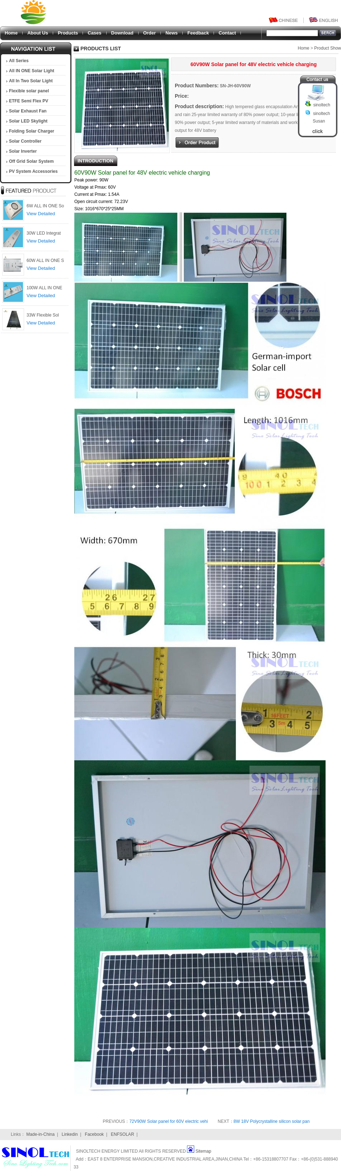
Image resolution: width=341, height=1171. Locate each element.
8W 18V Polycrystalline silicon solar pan (272, 1121)
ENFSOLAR (122, 1134)
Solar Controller (25, 141)
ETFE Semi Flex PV (28, 100)
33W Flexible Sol (43, 315)
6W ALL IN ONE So (45, 205)
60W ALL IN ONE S (45, 260)
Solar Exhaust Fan (28, 111)
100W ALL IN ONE (44, 287)
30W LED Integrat (44, 233)
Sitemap (203, 1151)
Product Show (327, 48)
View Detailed (41, 213)
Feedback (198, 33)
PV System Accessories (33, 171)
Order (149, 33)
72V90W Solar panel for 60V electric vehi (168, 1121)
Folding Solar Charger (31, 131)
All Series (19, 60)
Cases (94, 33)
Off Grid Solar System (31, 161)
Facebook (94, 1134)
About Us (37, 33)
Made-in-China (40, 1134)
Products (68, 33)
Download (122, 33)
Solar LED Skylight (28, 121)
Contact (227, 33)
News (171, 33)
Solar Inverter (23, 151)
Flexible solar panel (29, 90)
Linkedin (70, 1134)
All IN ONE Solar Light (31, 70)
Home (11, 33)
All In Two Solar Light (31, 80)
